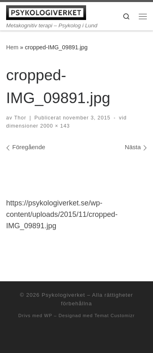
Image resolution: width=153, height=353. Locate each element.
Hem (12, 47)
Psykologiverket (63, 295)
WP (48, 315)
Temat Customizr (114, 315)
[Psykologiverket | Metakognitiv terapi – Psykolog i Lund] (46, 12)
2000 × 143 (54, 126)
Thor (20, 118)
